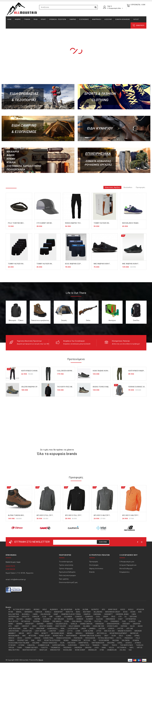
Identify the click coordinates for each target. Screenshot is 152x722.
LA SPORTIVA (73, 628)
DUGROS (70, 619)
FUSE (124, 621)
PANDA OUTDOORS (63, 638)
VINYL (131, 647)
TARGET (105, 645)
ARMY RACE (112, 609)
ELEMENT (89, 619)
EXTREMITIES (131, 619)
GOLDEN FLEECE (62, 624)
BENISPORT (58, 612)
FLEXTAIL (87, 621)
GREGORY (126, 624)
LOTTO (70, 631)
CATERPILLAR (13, 616)
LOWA (78, 631)
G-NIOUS (132, 621)
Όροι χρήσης (64, 579)
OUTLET (136, 19)
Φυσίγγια (112, 320)
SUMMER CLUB (43, 645)
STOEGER (12, 645)
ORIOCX (11, 638)
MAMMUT (12, 633)
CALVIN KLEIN (45, 614)
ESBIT (120, 619)
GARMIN (19, 624)
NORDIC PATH (58, 636)
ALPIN (77, 609)
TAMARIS (95, 645)
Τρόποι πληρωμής (66, 568)
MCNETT (45, 633)
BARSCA (39, 612)
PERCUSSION (90, 638)
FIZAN (66, 621)
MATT (29, 633)
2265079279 (140, 25)
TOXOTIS (44, 647)
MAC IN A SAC (109, 631)
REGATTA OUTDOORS (52, 640)
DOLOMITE (47, 619)
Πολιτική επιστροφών (67, 575)
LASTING (102, 628)
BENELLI (48, 612)
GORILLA (74, 624)
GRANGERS (99, 624)
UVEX (97, 647)
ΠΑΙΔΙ (36, 19)
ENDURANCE (110, 619)
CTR (120, 616)
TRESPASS (67, 647)
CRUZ (113, 616)
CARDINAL (97, 614)
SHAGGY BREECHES (49, 643)
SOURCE (129, 643)
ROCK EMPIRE (104, 640)
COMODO (78, 616)
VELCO (111, 647)
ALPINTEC (95, 609)
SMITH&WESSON (98, 643)
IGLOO (132, 626)
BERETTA (69, 612)
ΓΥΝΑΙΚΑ (27, 19)
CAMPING (72, 19)
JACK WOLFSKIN (14, 628)
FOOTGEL (98, 621)
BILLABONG (98, 612)
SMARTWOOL (83, 643)
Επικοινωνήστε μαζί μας (68, 582)
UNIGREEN (78, 647)
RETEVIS (87, 640)
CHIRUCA (35, 616)
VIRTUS (139, 647)
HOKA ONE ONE (98, 626)
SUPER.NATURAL (58, 645)
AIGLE (45, 609)
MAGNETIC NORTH (124, 631)
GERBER (50, 624)
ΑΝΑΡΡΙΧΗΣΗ (96, 19)
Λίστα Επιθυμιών (126, 568)
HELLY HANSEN (74, 626)
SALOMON (125, 640)
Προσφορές (140, 187)
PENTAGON (78, 638)
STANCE (138, 643)
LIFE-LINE (129, 628)
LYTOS (98, 631)
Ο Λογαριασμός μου (127, 561)
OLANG (128, 636)
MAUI (36, 633)
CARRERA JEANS (122, 614)
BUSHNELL (26, 614)
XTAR (102, 650)
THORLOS (139, 645)
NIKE (24, 636)
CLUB (44, 616)
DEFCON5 (133, 616)
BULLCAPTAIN (13, 614)
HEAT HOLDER (60, 626)
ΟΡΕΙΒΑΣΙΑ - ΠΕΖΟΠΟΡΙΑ (57, 19)
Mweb (41, 660)
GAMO (10, 624)
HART (17, 626)
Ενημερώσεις (125, 572)
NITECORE (32, 636)
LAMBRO (92, 628)
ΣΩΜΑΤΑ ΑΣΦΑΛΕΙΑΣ (122, 19)
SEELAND (35, 643)
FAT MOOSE (25, 621)
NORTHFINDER (71, 636)
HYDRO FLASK (112, 626)
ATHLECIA (140, 609)
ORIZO (19, 638)
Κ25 (130, 650)
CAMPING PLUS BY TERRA (71, 614)
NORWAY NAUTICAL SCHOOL (90, 636)
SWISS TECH (84, 645)
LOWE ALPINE (88, 631)
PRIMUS (11, 640)
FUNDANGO (115, 621)
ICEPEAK (124, 626)
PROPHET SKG (22, 640)
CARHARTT (108, 614)
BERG (78, 612)
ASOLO (131, 609)
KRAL (63, 628)
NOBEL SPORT (44, 636)
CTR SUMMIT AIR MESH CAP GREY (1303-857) (54, 223)
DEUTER (20, 619)
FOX (106, 621)
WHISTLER (43, 650)
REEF (39, 640)
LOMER (61, 631)
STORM (21, 645)
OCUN (114, 636)
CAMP (56, 614)
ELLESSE (99, 619)
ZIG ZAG (123, 650)
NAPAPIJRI (134, 633)
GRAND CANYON (86, 624)
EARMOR (79, 619)
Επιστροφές (94, 565)
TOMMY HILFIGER (31, 647)
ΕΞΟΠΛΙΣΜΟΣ (84, 19)
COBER (58, 616)
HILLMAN (86, 626)
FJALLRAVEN (76, 621)
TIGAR (19, 647)
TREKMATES (55, 647)
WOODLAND (67, 650)
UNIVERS (88, 647)
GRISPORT (137, 624)
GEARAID (40, 624)
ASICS (122, 609)
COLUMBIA (68, 616)
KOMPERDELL (53, 628)
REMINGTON (76, 640)
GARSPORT (29, 624)
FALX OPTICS (13, 621)
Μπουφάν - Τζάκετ (16, 320)
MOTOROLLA (102, 633)
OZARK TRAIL (48, 638)
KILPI (31, 628)
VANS (104, 647)
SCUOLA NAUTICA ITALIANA (18, 643)
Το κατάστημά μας (66, 561)
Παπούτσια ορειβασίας (40, 320)
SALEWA (115, 640)
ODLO (121, 636)
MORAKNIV (90, 633)
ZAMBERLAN (112, 650)
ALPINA (85, 609)
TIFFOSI (11, 647)
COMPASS (89, 616)
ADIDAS (36, 609)
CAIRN (35, 614)
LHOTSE (120, 628)
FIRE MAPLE (56, 621)
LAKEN (83, 628)
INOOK (140, 626)
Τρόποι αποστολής (66, 565)
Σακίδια (136, 320)
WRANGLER (92, 650)
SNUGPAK (110, 643)
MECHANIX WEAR (57, 633)
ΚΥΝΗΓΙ (43, 19)
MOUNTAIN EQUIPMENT (118, 633)
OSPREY (28, 638)
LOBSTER (52, 631)
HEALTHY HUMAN (45, 626)
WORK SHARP (80, 650)
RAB (32, 640)
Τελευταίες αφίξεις (112, 187)
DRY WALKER (59, 619)
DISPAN (37, 619)
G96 (139, 621)
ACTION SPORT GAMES (22, 609)
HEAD (34, 626)
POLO (138, 638)
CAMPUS (87, 614)
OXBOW (37, 638)
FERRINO (46, 621)
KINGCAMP (41, 628)
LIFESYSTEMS (13, 631)
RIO (94, 640)
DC (126, 616)
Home (9, 19)
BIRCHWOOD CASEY (112, 612)
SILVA (62, 643)
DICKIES (28, 619)
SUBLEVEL (31, 645)
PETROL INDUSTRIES (105, 638)
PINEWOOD (129, 638)
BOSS (125, 612)
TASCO (114, 645)
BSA (140, 612)
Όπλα (88, 320)
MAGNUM (138, 631)
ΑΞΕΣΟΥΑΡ (108, 19)
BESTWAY (87, 612)
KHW (25, 628)
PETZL (119, 638)
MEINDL (70, 633)
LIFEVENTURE (27, 631)
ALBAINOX (54, 609)
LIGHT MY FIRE (40, 631)
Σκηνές (64, 320)
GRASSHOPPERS (113, 624)
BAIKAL (19, 612)
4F (9, 609)
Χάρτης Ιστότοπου (96, 568)
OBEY (106, 636)
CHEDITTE (25, 616)
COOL (98, 616)
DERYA (11, 619)
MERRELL (79, 633)
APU (103, 609)
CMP (51, 616)
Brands (92, 572)
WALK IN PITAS (13, 650)
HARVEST (25, 626)
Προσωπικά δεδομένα (67, 572)
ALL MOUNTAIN (66, 609)
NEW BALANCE (13, 636)
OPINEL (137, 636)
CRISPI (105, 616)
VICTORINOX (121, 647)
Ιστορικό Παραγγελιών (128, 565)
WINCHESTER (55, 650)
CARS (134, 614)
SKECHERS (72, 643)
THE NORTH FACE (126, 645)
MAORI (21, 633)
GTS (10, 626)
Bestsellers (128, 187)
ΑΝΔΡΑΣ (18, 19)
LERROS (111, 628)
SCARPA (136, 640)
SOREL (119, 643)
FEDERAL (36, 621)
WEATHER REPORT (29, 650)
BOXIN (133, 612)
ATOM (10, 612)
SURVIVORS (72, 645)
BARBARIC (29, 612)
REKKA (66, 640)
